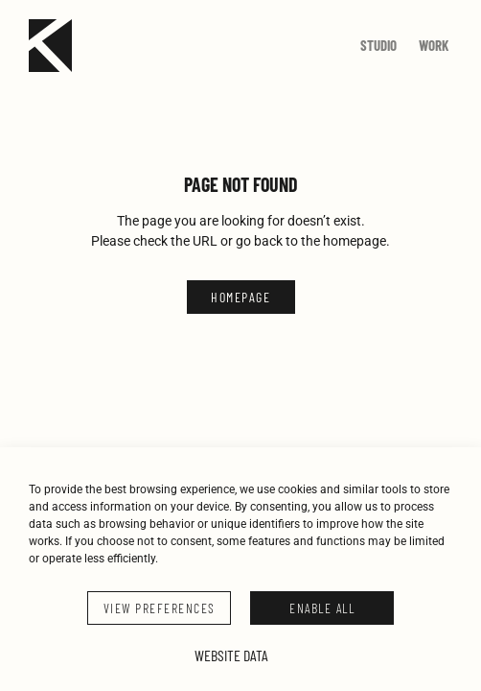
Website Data (231, 655)
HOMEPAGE (240, 297)
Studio (378, 45)
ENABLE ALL (322, 608)
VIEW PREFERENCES (159, 608)
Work (433, 45)
